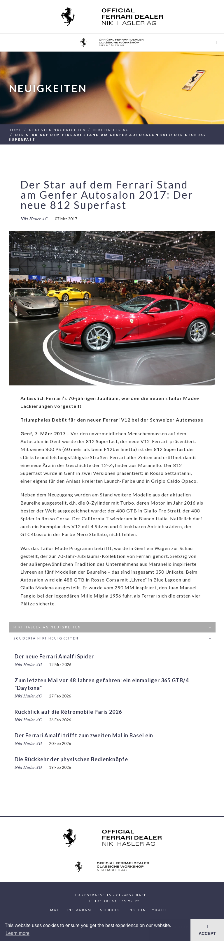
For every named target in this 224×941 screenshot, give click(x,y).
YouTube (162, 910)
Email (54, 910)
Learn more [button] (17, 933)
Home (15, 130)
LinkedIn (135, 910)
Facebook (108, 910)
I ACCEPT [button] (207, 930)
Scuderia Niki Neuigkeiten (113, 638)
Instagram (79, 910)
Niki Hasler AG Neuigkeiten (113, 627)
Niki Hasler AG (111, 130)
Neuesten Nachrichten (57, 130)
